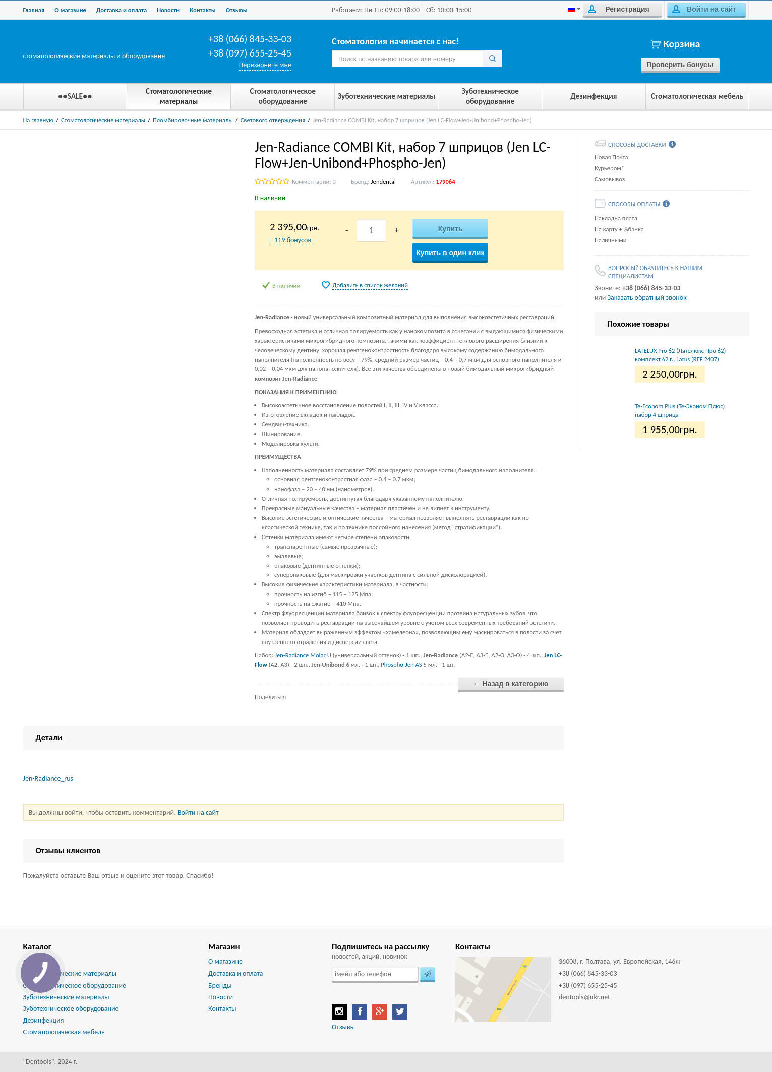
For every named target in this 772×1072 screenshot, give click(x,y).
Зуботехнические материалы (66, 997)
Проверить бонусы (680, 65)
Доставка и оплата (121, 10)
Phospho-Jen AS (401, 664)
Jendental (383, 181)
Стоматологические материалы (103, 120)
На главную (38, 120)
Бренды (219, 985)
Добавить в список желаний (370, 285)
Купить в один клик (450, 253)
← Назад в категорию (511, 684)
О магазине (70, 10)
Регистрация (618, 9)
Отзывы (237, 10)
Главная (34, 10)
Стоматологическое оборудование (75, 985)
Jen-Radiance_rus (48, 778)
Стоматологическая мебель (64, 1032)
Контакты (203, 10)
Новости (168, 10)
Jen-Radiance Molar (300, 655)
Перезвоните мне (265, 65)
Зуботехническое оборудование (71, 1008)
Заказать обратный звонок (646, 297)
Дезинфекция (43, 1020)
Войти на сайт (704, 9)
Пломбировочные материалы (193, 120)
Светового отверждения (273, 120)
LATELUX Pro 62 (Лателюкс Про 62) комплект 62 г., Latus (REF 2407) (680, 354)
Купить (450, 229)
